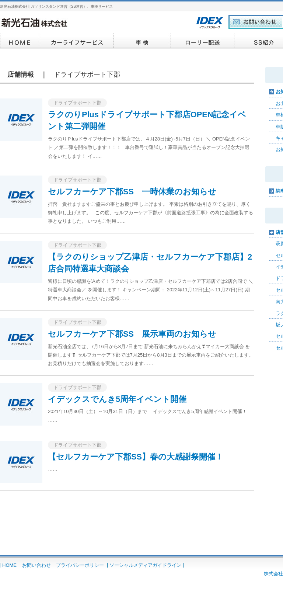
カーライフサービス (76, 41)
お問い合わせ (36, 565)
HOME (19, 41)
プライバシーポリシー (80, 565)
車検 (142, 41)
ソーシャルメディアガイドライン (145, 565)
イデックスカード (202, 41)
